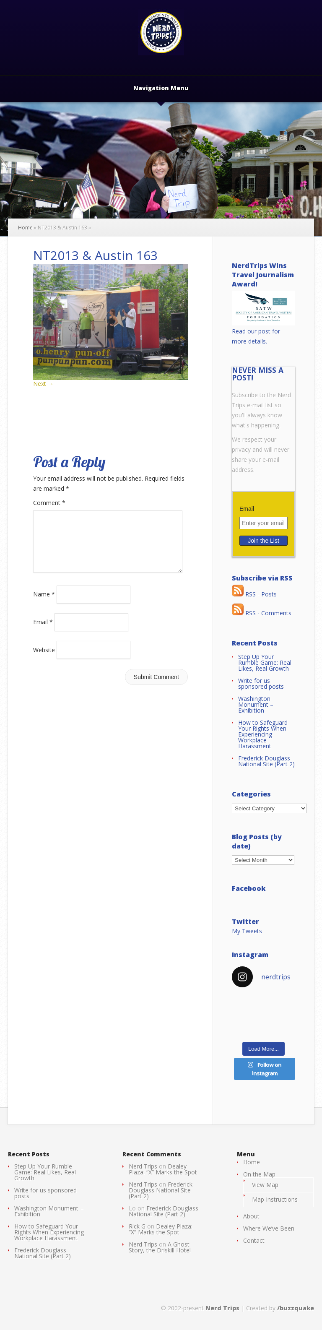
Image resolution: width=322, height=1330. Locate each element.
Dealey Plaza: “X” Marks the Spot (163, 1169)
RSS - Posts (254, 594)
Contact (254, 1240)
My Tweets (247, 931)
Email (43, 632)
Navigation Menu (161, 88)
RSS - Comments (261, 613)
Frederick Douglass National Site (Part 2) (266, 761)
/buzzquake (295, 1308)
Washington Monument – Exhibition (255, 704)
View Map (265, 1185)
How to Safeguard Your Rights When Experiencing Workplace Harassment (263, 734)
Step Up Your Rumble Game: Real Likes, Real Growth (264, 662)
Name (44, 604)
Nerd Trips (143, 1166)
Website (44, 660)
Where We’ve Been (268, 1228)
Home (25, 227)
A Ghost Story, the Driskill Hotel (160, 1247)
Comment (49, 503)
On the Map (259, 1174)
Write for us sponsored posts (261, 683)
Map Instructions (275, 1199)
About (251, 1216)
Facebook (249, 888)
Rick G (137, 1226)
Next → (43, 384)
